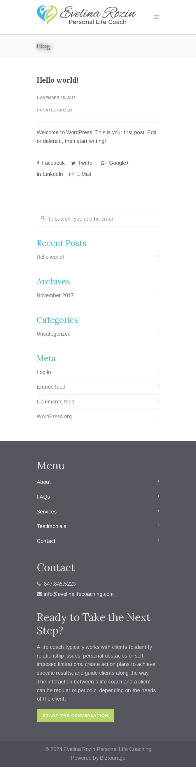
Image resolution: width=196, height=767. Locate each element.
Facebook (51, 163)
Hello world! (57, 80)
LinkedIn (50, 174)
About (44, 482)
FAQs (43, 497)
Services (47, 512)
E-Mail (80, 174)
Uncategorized (54, 110)
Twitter (82, 163)
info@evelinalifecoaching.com (79, 594)
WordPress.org (54, 416)
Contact (46, 541)
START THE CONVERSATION (75, 715)
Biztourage (112, 758)
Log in (44, 372)
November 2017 (55, 295)
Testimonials (51, 526)
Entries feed (51, 387)
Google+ (115, 163)
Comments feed (55, 402)
